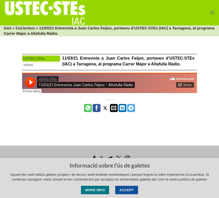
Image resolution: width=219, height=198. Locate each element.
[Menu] (212, 13)
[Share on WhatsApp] (88, 108)
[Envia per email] (114, 108)
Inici (7, 28)
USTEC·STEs (34, 59)
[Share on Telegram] (131, 108)
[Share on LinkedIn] (122, 108)
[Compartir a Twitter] (105, 108)
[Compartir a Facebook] (96, 108)
